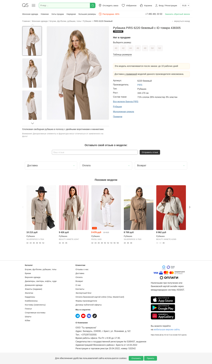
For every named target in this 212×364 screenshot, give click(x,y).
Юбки (27, 320)
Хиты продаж (57, 14)
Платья (28, 308)
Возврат (79, 281)
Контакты (79, 289)
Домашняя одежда (33, 285)
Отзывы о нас (81, 269)
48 (145, 48)
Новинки (45, 14)
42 (123, 48)
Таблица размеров (122, 54)
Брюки (28, 273)
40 (116, 48)
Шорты (28, 316)
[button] (32, 24)
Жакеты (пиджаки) (33, 289)
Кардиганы (30, 297)
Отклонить (136, 358)
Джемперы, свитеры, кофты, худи (41, 281)
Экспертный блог (83, 293)
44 (130, 48)
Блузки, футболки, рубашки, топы (40, 269)
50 (152, 48)
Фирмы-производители (86, 301)
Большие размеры (87, 14)
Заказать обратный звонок (177, 14)
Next (189, 206)
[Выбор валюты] (185, 5)
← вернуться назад (181, 21)
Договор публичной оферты (88, 305)
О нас (78, 285)
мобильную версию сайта (167, 329)
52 (159, 48)
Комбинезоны (31, 301)
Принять (150, 358)
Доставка (79, 273)
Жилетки (29, 293)
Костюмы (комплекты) (35, 305)
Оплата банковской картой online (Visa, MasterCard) (99, 297)
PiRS (139, 85)
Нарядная (71, 14)
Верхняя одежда (32, 277)
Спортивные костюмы (35, 312)
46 (138, 48)
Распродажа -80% (109, 14)
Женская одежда (30, 14)
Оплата (78, 277)
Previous (22, 206)
